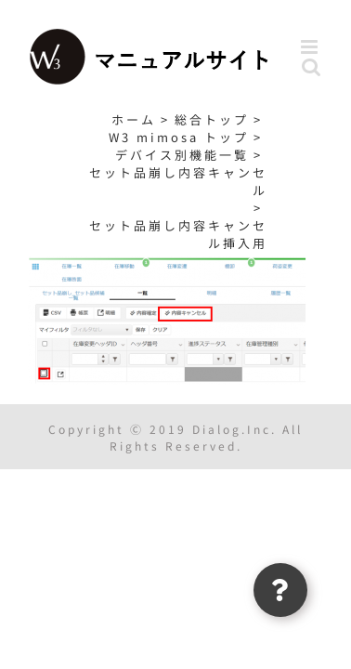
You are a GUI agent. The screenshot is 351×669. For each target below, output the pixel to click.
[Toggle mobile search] (312, 66)
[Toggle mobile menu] (312, 47)
